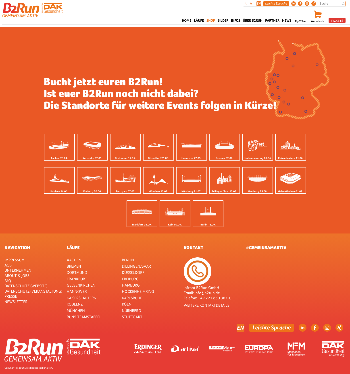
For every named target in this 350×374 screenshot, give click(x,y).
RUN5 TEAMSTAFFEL (84, 316)
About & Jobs (16, 275)
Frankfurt (77, 279)
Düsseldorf (133, 272)
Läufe (73, 247)
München (76, 310)
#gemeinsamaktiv (266, 247)
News (286, 20)
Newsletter (15, 301)
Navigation (17, 247)
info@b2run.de (207, 292)
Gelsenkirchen (81, 285)
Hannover (77, 291)
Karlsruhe (132, 297)
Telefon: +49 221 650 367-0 (207, 297)
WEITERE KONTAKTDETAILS (206, 305)
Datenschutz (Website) (26, 285)
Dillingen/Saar (136, 266)
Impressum (14, 260)
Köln (126, 304)
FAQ (7, 280)
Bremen (74, 266)
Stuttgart (132, 316)
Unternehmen (17, 270)
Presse (10, 296)
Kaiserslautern (81, 297)
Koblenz (75, 304)
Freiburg (130, 279)
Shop (210, 20)
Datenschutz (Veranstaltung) (33, 291)
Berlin (128, 260)
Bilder (223, 20)
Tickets (337, 21)
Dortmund (77, 272)
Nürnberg (131, 310)
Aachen (74, 260)
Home (186, 20)
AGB (8, 265)
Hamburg (131, 285)
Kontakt (193, 247)
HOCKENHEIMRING (138, 291)
